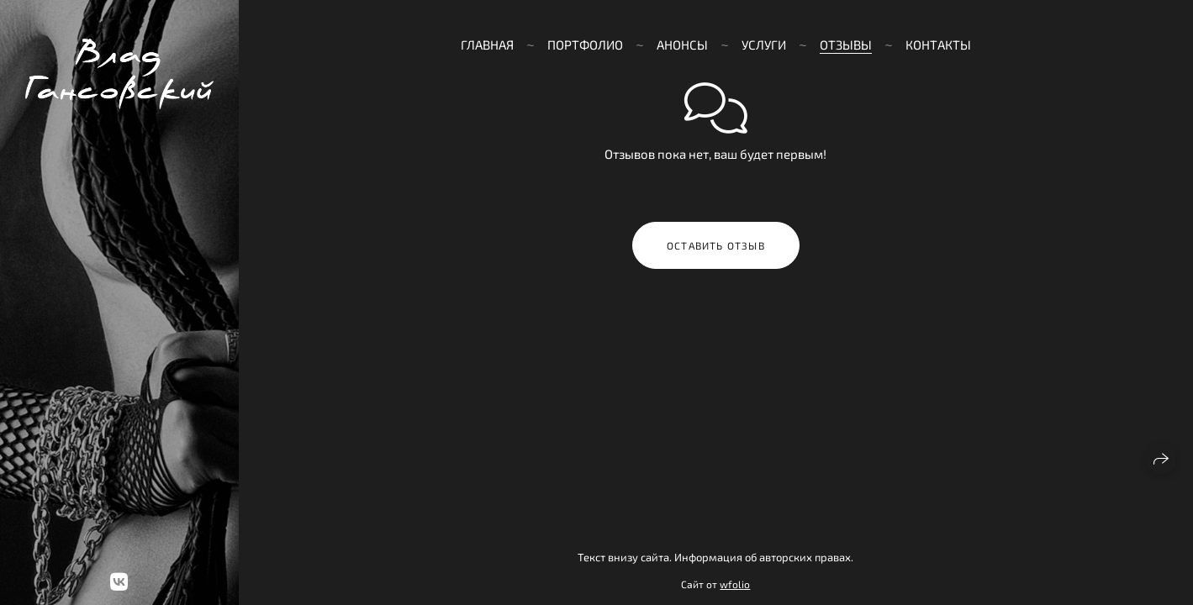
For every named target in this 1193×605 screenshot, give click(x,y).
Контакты (938, 44)
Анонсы (682, 44)
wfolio (735, 584)
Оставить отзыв (716, 245)
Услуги (764, 44)
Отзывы (846, 44)
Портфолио (585, 44)
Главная (487, 44)
